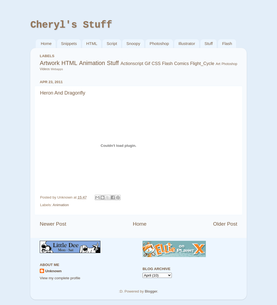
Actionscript (132, 63)
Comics (181, 63)
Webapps (57, 69)
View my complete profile (60, 278)
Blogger (151, 291)
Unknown (53, 271)
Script (112, 43)
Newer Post (53, 224)
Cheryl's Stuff (71, 25)
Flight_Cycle (202, 63)
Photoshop (159, 43)
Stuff (209, 43)
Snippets (69, 43)
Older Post (225, 224)
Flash (227, 43)
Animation (92, 63)
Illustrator (186, 43)
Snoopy (133, 43)
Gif (147, 63)
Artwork (50, 63)
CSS (156, 63)
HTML (91, 43)
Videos (45, 69)
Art (218, 64)
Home (46, 43)
